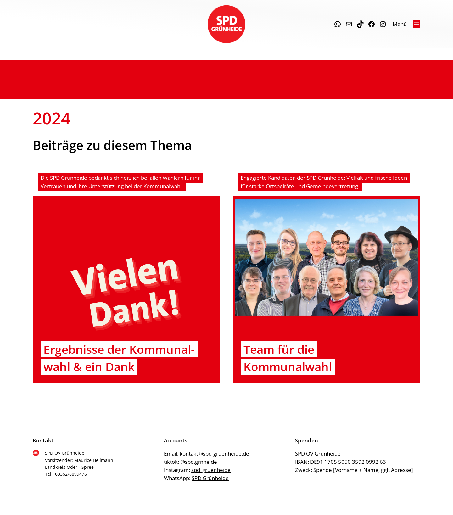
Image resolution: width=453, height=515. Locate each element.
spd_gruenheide (211, 470)
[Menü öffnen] (416, 24)
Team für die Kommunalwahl (287, 358)
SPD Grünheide (210, 478)
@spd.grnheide (198, 461)
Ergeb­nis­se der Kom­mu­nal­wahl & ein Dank (119, 358)
